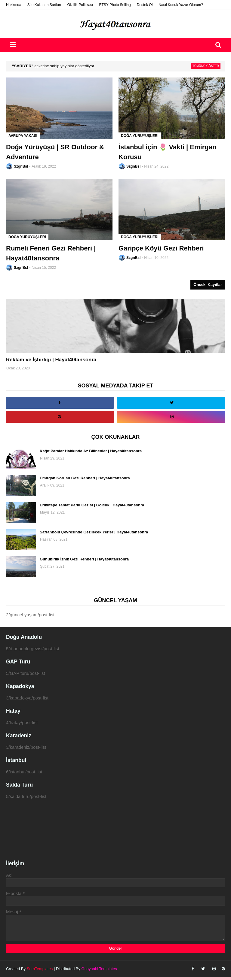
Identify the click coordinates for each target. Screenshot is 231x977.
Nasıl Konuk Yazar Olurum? (181, 5)
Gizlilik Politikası (80, 5)
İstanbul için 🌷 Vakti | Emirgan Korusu (167, 152)
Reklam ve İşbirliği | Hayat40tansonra (51, 360)
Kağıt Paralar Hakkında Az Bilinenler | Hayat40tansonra (91, 451)
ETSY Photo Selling (115, 5)
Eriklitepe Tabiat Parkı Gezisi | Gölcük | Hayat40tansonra (92, 505)
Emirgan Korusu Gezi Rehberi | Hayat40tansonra (85, 478)
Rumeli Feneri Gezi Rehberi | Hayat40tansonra (51, 253)
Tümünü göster (205, 66)
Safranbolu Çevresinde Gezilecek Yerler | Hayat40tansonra (94, 532)
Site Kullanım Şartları (44, 5)
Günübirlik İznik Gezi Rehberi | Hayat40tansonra (84, 559)
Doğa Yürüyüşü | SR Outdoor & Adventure (55, 152)
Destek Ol (145, 5)
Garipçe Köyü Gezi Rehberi (161, 248)
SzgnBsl (21, 166)
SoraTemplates (40, 968)
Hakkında (13, 5)
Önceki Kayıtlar (207, 284)
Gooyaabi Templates (99, 968)
